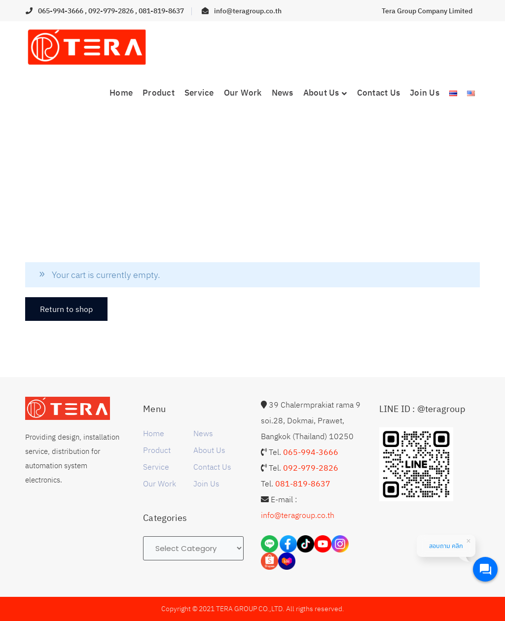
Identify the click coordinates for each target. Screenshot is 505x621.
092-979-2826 (111, 10)
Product (157, 450)
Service (156, 467)
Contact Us (212, 467)
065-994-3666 (61, 10)
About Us (209, 450)
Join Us (206, 483)
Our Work (159, 483)
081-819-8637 (161, 10)
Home (153, 433)
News (203, 433)
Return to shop (66, 309)
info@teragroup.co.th (248, 10)
